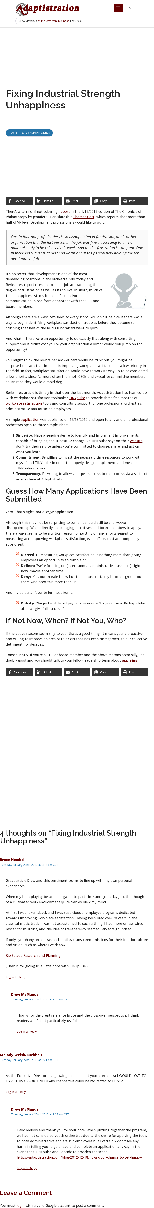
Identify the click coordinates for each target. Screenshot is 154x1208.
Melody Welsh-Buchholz (21, 1054)
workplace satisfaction (24, 403)
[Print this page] (134, 201)
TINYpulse (77, 397)
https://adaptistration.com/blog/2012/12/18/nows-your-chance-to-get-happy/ (79, 1157)
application (30, 419)
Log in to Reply (16, 977)
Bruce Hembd (12, 859)
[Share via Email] (77, 201)
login (20, 1205)
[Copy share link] (105, 201)
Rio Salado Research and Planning (33, 955)
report (65, 211)
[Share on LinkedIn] (48, 201)
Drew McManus (40, 132)
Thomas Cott (83, 216)
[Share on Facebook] (19, 201)
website (136, 440)
